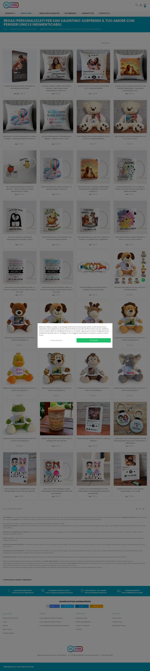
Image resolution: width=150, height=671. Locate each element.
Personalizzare (56, 340)
